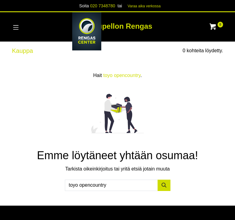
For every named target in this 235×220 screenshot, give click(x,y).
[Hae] (164, 185)
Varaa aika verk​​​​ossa (144, 6)
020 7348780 (102, 5)
